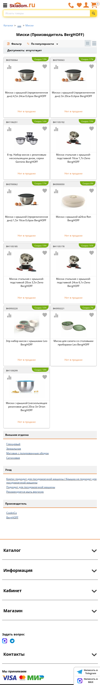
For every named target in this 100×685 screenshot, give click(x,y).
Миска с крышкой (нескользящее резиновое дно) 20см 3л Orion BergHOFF (26, 406)
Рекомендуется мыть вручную (25, 491)
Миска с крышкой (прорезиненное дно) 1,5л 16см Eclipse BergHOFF (26, 218)
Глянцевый (13, 444)
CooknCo (11, 513)
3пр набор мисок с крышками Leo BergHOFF (26, 342)
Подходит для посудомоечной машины (30, 487)
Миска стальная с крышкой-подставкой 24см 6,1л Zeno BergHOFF (73, 282)
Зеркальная (13, 448)
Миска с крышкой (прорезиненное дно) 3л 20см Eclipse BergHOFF (73, 94)
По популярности (40, 44)
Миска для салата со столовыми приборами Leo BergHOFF (73, 342)
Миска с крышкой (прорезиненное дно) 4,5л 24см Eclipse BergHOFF (26, 94)
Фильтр (14, 44)
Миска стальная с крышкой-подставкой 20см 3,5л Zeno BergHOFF (26, 282)
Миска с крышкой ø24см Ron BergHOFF (73, 218)
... (19, 24)
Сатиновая (13, 458)
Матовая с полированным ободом (27, 453)
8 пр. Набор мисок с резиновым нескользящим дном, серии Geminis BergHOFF (26, 158)
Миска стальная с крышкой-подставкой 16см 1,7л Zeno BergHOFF (73, 158)
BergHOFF (12, 517)
